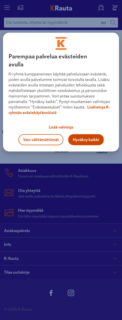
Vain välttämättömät (41, 140)
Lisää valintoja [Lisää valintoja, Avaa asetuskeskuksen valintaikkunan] (61, 127)
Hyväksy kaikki (86, 140)
